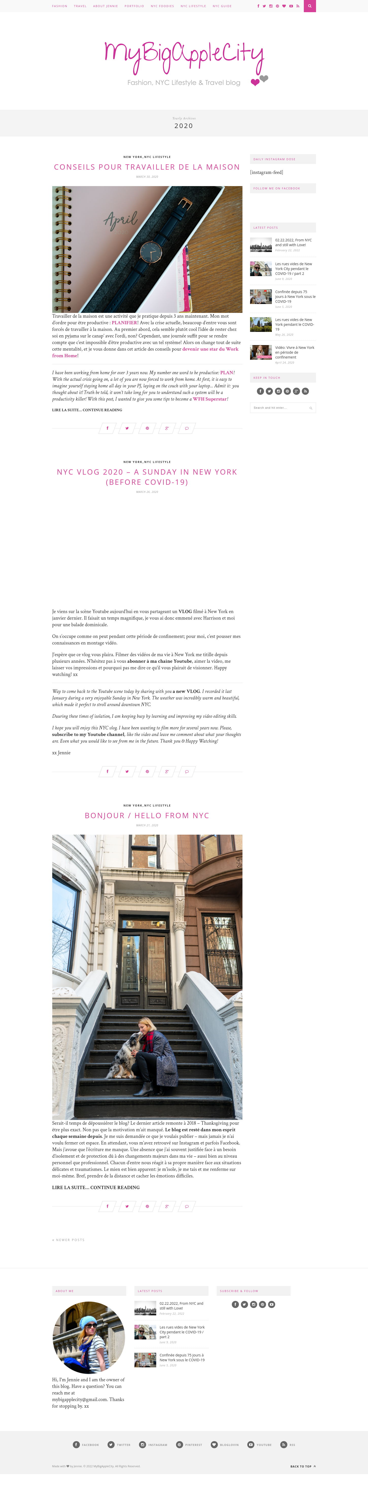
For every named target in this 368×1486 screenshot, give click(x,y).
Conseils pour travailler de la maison (147, 172)
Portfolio (135, 6)
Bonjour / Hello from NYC (147, 827)
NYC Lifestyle (193, 6)
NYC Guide (222, 6)
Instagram (189, 1154)
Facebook (229, 1154)
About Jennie (105, 6)
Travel (80, 6)
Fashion (60, 6)
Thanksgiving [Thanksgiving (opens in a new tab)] (215, 1135)
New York (133, 157)
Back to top (303, 1478)
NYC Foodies (162, 6)
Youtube (182, 672)
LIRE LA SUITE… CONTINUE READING (87, 420)
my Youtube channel (101, 746)
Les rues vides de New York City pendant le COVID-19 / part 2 (293, 268)
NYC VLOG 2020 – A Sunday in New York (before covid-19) (147, 488)
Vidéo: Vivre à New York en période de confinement (294, 352)
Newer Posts (68, 1252)
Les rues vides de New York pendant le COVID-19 (294, 324)
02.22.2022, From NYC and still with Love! (293, 242)
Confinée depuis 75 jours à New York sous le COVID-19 (295, 296)
